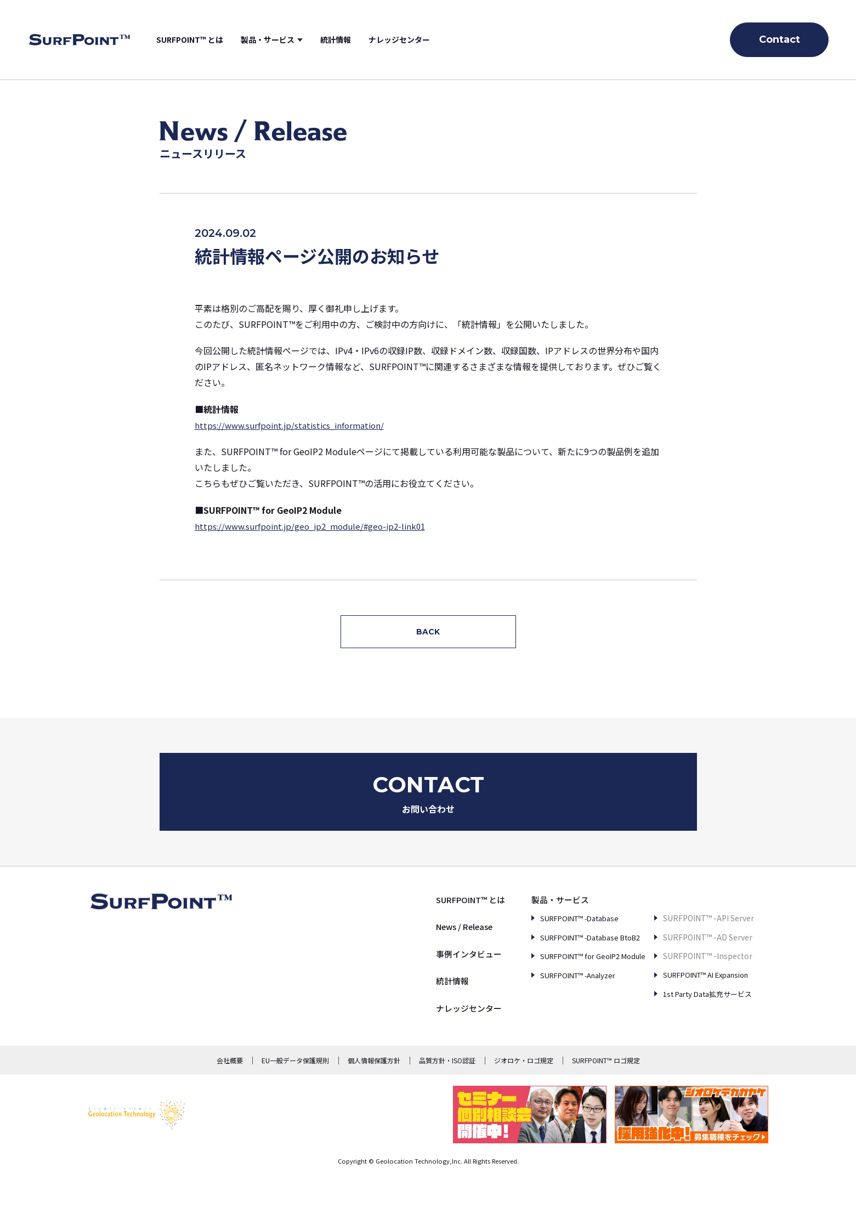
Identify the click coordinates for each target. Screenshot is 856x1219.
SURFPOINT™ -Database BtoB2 (573, 967)
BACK (428, 632)
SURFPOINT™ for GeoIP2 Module (574, 986)
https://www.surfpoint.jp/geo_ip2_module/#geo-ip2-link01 (317, 525)
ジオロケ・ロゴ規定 (523, 1091)
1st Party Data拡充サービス (700, 1005)
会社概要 (230, 1091)
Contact (779, 39)
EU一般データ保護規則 (295, 1091)
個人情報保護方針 (374, 1091)
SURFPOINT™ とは (224, 39)
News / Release (436, 956)
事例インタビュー (439, 984)
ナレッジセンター (433, 39)
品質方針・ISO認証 (447, 1091)
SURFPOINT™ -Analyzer (559, 1005)
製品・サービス (302, 39)
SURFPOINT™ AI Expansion (700, 986)
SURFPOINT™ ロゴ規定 (606, 1091)
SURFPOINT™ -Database (560, 948)
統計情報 (370, 39)
